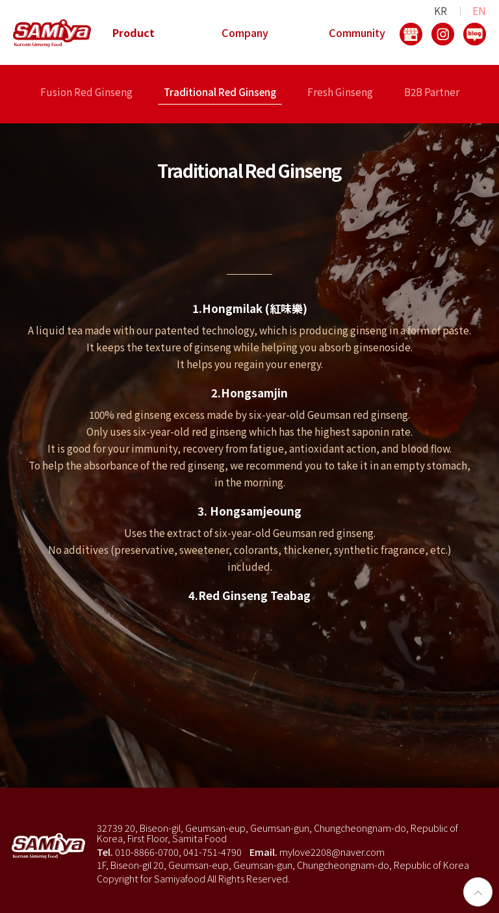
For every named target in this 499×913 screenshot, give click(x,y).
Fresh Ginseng (340, 93)
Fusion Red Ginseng (86, 93)
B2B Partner (431, 93)
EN (479, 10)
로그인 (304, 878)
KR (440, 10)
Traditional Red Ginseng (220, 93)
